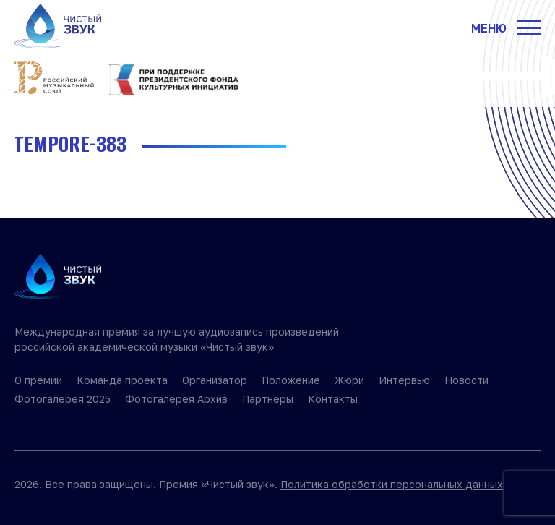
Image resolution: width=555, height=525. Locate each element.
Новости (466, 380)
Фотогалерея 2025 (62, 399)
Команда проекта (122, 380)
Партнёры (267, 399)
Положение (291, 380)
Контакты (333, 399)
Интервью (404, 380)
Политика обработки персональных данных (391, 484)
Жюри (349, 380)
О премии (38, 380)
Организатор (214, 380)
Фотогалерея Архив (176, 399)
